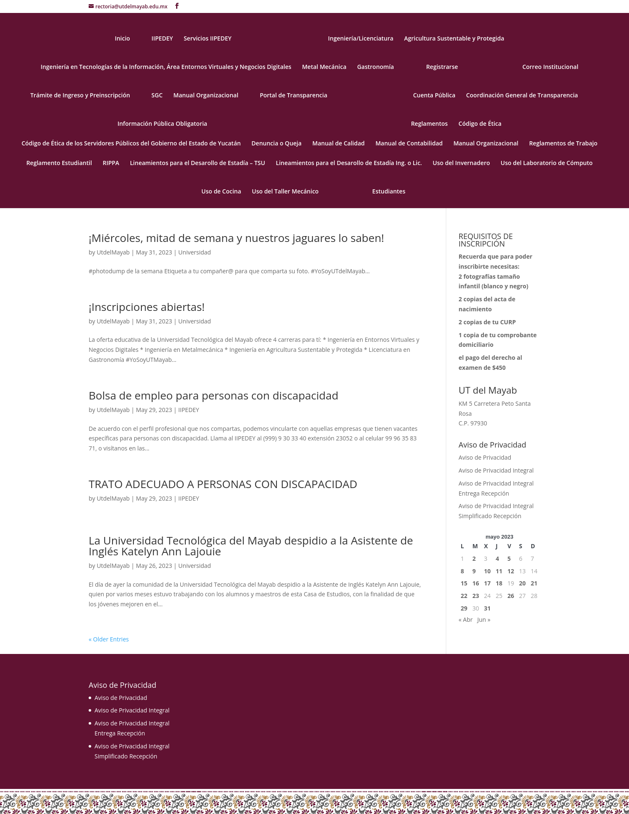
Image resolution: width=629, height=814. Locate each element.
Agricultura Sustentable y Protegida (454, 39)
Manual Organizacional (205, 95)
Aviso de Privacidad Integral (496, 470)
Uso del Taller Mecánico (285, 191)
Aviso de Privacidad (485, 457)
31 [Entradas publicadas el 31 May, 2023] (487, 608)
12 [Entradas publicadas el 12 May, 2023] (510, 571)
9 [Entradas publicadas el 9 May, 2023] (474, 571)
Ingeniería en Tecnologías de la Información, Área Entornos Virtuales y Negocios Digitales (166, 67)
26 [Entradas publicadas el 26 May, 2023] (510, 596)
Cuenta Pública (434, 95)
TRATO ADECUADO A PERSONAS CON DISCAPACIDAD (223, 483)
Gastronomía (375, 67)
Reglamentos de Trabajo (563, 143)
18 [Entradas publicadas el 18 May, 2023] (499, 583)
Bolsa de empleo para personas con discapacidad (213, 395)
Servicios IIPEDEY (207, 39)
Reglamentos (429, 124)
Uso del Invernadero (461, 163)
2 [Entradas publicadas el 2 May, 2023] (474, 558)
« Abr (466, 619)
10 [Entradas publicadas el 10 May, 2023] (487, 571)
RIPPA (110, 163)
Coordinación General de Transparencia (522, 95)
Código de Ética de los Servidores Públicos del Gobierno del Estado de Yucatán (130, 143)
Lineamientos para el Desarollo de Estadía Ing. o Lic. (349, 163)
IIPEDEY (162, 39)
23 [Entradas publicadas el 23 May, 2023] (475, 596)
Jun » (484, 619)
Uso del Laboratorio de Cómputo (547, 163)
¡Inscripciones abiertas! (147, 306)
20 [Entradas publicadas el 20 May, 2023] (522, 583)
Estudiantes (388, 191)
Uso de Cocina (221, 191)
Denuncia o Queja (276, 143)
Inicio (122, 39)
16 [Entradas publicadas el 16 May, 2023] (475, 583)
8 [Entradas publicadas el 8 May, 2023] (462, 571)
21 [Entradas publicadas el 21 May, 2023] (534, 583)
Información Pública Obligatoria (162, 124)
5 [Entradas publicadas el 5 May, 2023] (509, 558)
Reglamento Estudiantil (59, 163)
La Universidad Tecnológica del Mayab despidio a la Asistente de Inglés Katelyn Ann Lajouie (251, 546)
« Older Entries (109, 639)
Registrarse (442, 67)
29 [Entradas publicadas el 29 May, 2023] (464, 608)
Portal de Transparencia (293, 95)
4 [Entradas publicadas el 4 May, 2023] (497, 558)
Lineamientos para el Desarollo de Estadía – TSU (197, 163)
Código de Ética (479, 124)
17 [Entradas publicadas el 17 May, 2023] (487, 583)
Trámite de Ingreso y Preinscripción (80, 95)
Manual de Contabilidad (409, 143)
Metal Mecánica (324, 67)
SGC (157, 95)
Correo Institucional (550, 67)
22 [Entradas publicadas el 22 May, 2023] (464, 596)
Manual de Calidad (338, 143)
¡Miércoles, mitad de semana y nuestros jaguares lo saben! (236, 237)
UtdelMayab (113, 252)
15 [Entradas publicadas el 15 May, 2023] (464, 583)
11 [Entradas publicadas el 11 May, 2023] (499, 571)
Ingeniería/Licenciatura (360, 39)
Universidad (194, 252)
